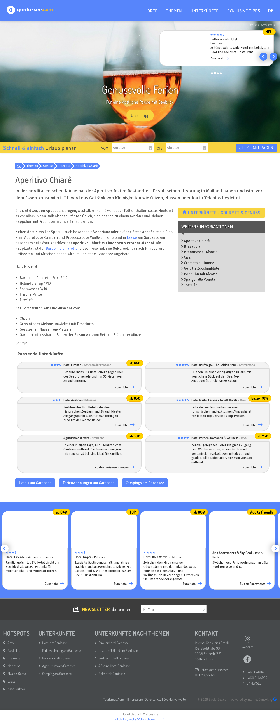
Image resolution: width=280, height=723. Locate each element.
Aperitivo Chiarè (87, 166)
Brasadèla (192, 246)
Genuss (48, 166)
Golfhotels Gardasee (111, 673)
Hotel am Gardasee (54, 643)
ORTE (152, 11)
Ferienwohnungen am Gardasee (88, 483)
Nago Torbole (16, 689)
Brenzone (13, 658)
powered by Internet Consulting (254, 699)
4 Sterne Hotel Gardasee (114, 666)
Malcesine (13, 666)
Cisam (189, 257)
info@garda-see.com (214, 669)
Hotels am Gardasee (35, 483)
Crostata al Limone (199, 263)
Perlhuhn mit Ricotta (200, 274)
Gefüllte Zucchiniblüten (202, 268)
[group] (217, 49)
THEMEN (174, 11)
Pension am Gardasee (56, 658)
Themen (32, 166)
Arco (10, 643)
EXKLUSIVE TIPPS (243, 11)
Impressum (135, 699)
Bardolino (13, 650)
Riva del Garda (16, 673)
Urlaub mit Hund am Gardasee (118, 650)
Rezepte (64, 166)
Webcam (247, 642)
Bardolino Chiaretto (61, 248)
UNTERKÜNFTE (205, 11)
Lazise (132, 237)
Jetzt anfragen (256, 147)
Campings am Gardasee (145, 483)
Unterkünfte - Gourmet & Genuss (221, 212)
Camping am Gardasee (57, 673)
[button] (263, 57)
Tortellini (191, 285)
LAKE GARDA (255, 672)
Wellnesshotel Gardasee (114, 658)
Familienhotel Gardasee (113, 643)
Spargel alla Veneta (199, 279)
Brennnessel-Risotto (200, 252)
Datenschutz (153, 699)
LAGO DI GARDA (257, 678)
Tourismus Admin (114, 699)
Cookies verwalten (175, 699)
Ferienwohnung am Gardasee (61, 650)
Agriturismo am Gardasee (58, 666)
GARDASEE (254, 683)
